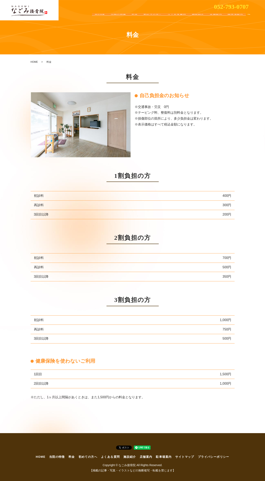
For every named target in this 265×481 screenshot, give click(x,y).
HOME (100, 18)
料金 (134, 18)
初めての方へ (152, 18)
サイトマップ (184, 456)
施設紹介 (198, 18)
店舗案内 (216, 18)
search (249, 18)
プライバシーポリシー (213, 456)
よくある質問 (176, 18)
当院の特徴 (118, 18)
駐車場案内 (235, 18)
